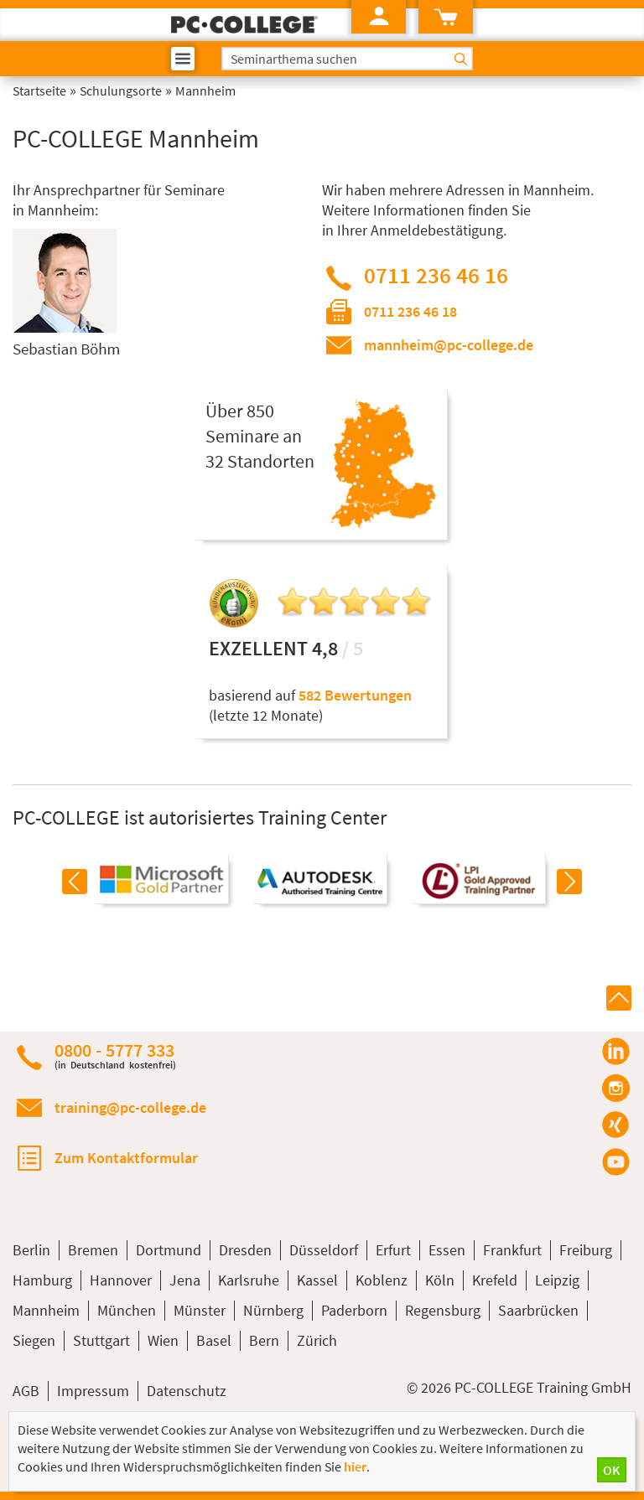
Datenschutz (186, 1390)
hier (355, 1466)
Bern (264, 1340)
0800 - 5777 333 (115, 1055)
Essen (446, 1249)
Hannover (121, 1280)
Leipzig (557, 1280)
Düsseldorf (323, 1249)
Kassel (317, 1280)
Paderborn (354, 1310)
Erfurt (393, 1249)
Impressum (93, 1390)
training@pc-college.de (130, 1107)
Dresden (245, 1249)
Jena (184, 1280)
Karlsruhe (248, 1280)
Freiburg (585, 1249)
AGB (26, 1390)
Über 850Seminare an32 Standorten (259, 436)
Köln (439, 1280)
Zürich (317, 1340)
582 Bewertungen (355, 695)
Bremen (93, 1249)
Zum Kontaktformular (126, 1157)
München (126, 1310)
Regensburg (442, 1310)
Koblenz (382, 1280)
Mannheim (46, 1310)
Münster (200, 1310)
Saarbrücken (538, 1310)
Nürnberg (273, 1310)
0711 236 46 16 (436, 275)
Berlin (31, 1249)
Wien (163, 1340)
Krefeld (494, 1280)
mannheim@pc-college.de (448, 344)
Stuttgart (101, 1340)
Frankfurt (512, 1249)
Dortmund (168, 1249)
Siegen (34, 1340)
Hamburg (42, 1280)
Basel (213, 1340)
